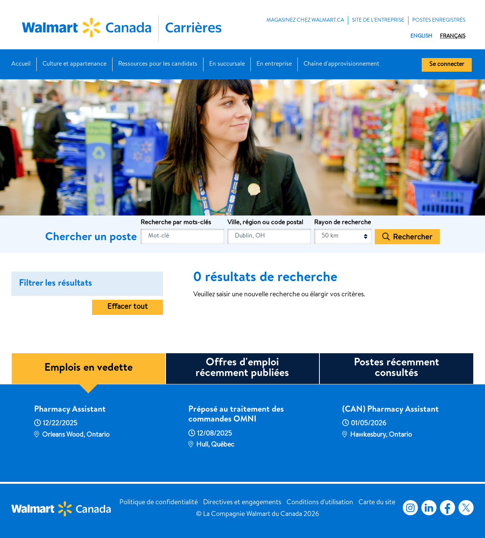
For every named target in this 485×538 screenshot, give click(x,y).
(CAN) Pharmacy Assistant (390, 410)
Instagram (410, 508)
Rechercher (412, 237)
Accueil (21, 64)
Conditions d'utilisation (319, 502)
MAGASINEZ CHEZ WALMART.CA (305, 20)
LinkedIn (429, 508)
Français (452, 36)
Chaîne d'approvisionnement (341, 64)
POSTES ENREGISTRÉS (438, 20)
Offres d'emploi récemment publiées (242, 368)
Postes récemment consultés (396, 368)
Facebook (446, 508)
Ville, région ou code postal (265, 223)
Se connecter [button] (446, 65)
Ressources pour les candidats (157, 64)
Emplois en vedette (88, 368)
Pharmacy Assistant (70, 410)
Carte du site (376, 502)
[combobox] (269, 236)
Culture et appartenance (74, 64)
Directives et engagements (242, 502)
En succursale (227, 64)
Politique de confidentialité (158, 502)
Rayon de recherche (342, 223)
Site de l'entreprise (378, 20)
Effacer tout (127, 307)
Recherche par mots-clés (176, 223)
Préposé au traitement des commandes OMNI (236, 415)
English (421, 36)
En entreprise (274, 64)
